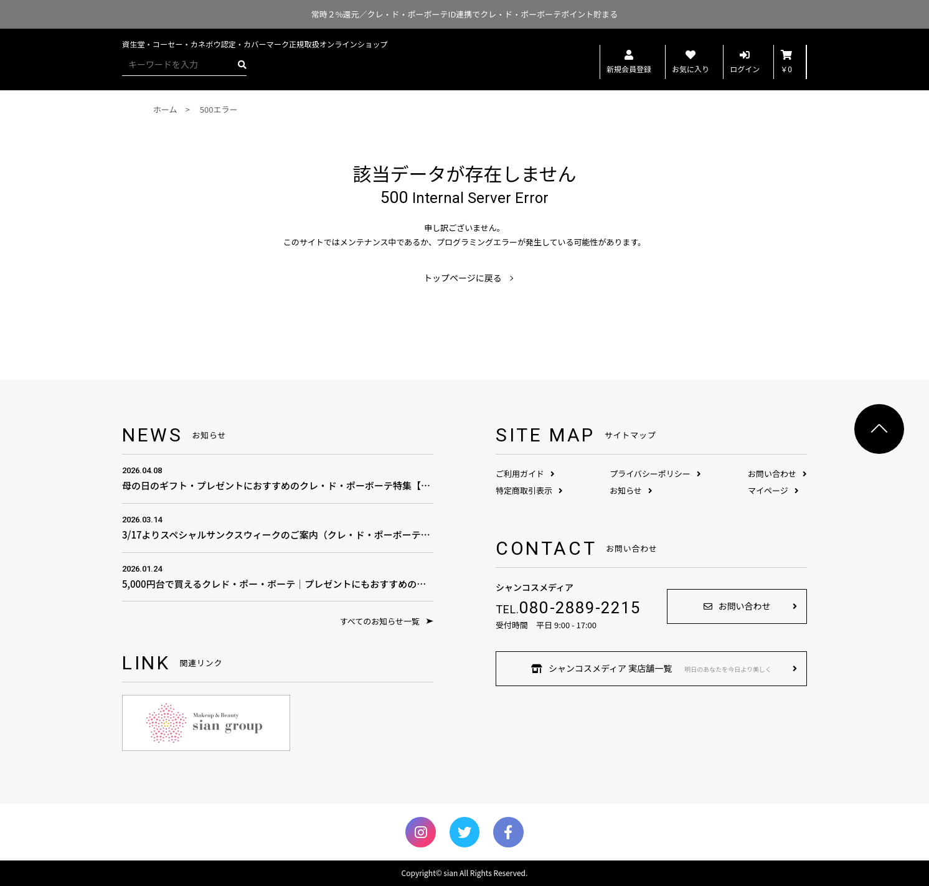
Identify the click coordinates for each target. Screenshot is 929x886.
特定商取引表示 (529, 490)
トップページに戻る (462, 277)
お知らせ (631, 490)
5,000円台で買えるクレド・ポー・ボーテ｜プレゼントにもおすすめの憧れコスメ (277, 576)
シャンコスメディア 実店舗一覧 (651, 668)
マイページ (773, 490)
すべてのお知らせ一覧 (386, 621)
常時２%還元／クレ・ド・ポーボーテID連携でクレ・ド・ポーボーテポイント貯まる (464, 14)
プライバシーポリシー (655, 473)
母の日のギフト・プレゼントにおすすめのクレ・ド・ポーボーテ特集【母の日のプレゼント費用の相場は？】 (277, 478)
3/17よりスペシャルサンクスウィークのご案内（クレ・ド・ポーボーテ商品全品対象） (277, 527)
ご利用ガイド (525, 473)
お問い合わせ (777, 473)
